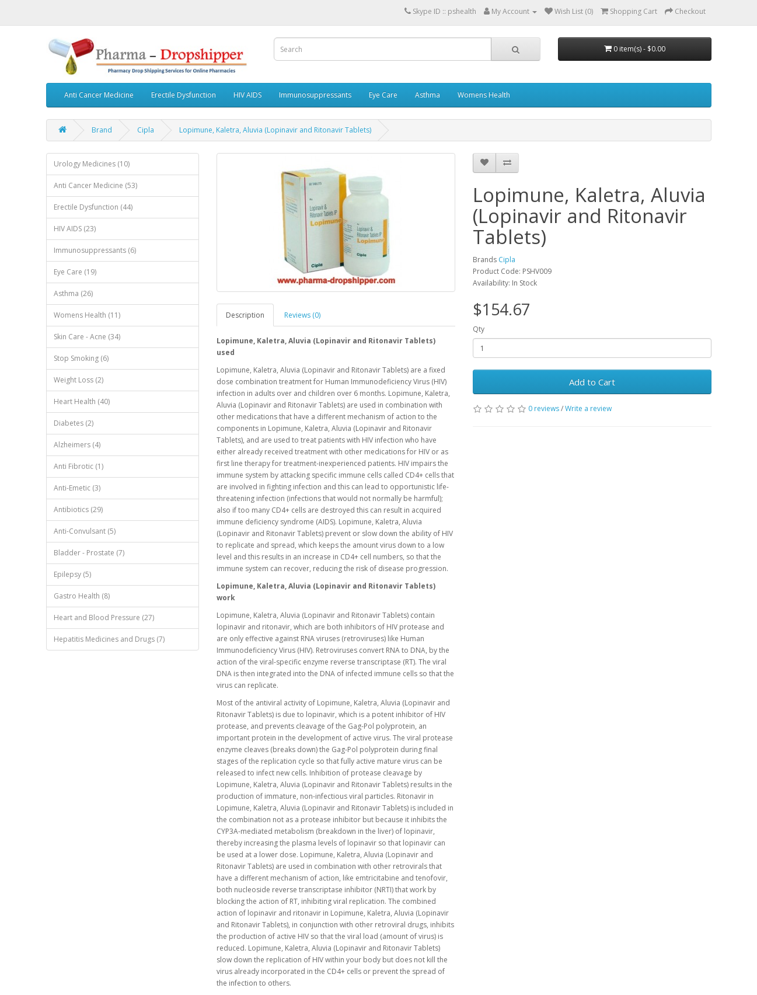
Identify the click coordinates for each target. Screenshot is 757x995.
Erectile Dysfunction (183, 95)
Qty (478, 329)
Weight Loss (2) (78, 380)
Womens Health (484, 95)
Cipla (145, 130)
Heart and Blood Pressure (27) (104, 617)
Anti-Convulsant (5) (85, 531)
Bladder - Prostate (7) (89, 553)
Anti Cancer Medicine (99, 95)
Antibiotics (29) (78, 509)
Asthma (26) (73, 293)
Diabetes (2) (73, 423)
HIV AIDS (247, 95)
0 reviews (543, 408)
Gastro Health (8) (82, 596)
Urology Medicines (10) (92, 164)
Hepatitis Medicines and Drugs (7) (109, 639)
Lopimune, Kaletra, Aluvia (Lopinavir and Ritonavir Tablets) (275, 130)
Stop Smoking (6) (81, 358)
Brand (102, 130)
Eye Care (383, 95)
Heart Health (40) (82, 401)
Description (245, 315)
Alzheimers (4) (77, 445)
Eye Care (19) (75, 272)
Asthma (427, 95)
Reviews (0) (302, 315)
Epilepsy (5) (72, 574)
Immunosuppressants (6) (95, 250)
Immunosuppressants (315, 95)
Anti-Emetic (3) (77, 488)
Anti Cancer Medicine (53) (95, 185)
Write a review (588, 408)
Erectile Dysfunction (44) (93, 207)
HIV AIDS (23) (75, 229)
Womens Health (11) (87, 315)
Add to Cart (592, 382)
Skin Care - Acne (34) (87, 337)
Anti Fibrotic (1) (78, 466)
